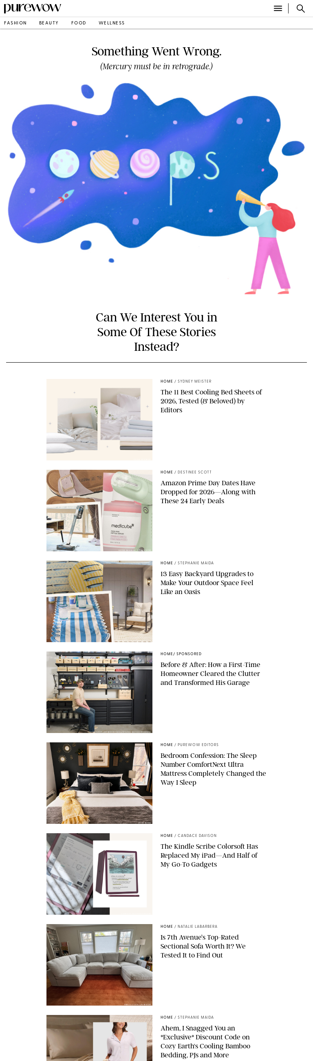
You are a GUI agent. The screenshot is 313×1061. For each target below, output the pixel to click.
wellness (112, 23)
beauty (49, 23)
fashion (15, 23)
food (78, 23)
